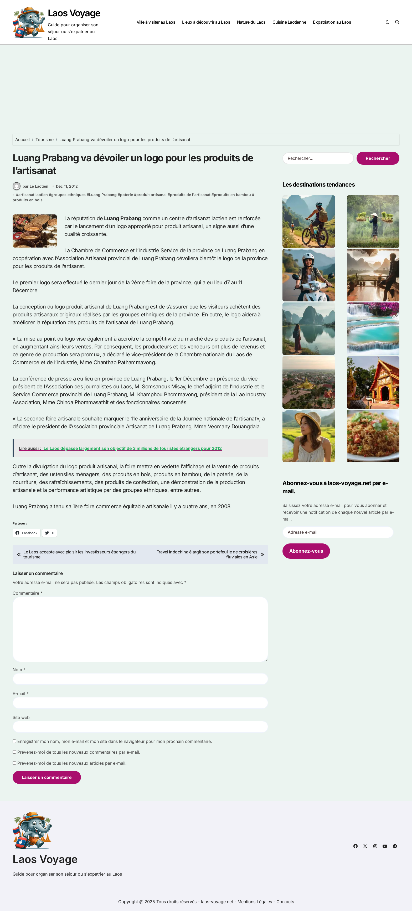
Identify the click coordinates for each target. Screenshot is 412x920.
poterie (126, 203)
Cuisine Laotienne (289, 22)
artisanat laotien (33, 203)
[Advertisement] (206, 84)
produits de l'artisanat (190, 203)
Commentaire (28, 602)
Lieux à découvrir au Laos (206, 22)
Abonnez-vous (306, 551)
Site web (21, 726)
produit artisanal (151, 203)
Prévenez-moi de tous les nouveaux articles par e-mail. (72, 772)
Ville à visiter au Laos (156, 22)
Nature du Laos (251, 22)
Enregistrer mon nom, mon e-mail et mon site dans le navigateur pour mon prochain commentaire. (114, 750)
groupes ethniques (68, 203)
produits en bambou (232, 203)
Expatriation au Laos (332, 22)
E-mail (21, 702)
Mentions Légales (255, 910)
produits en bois (28, 209)
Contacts (285, 910)
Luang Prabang (103, 203)
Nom (19, 678)
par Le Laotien (30, 195)
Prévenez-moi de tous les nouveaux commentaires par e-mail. (78, 761)
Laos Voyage (74, 12)
